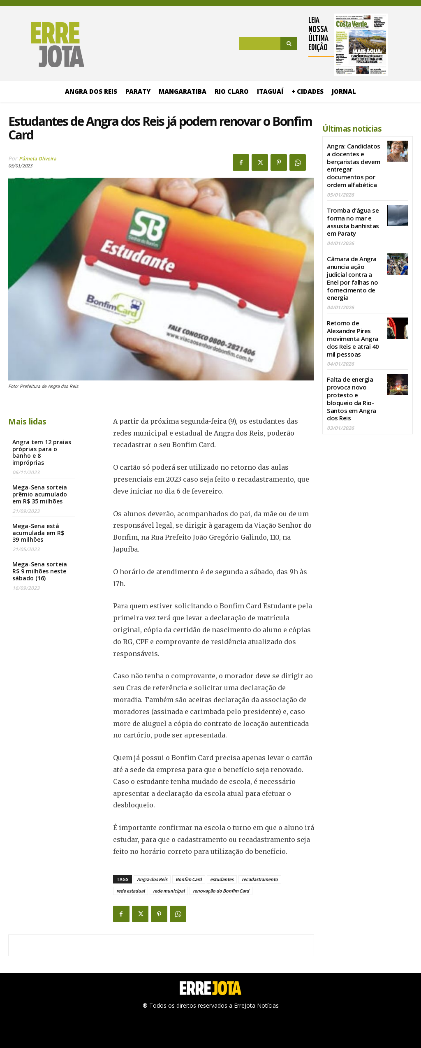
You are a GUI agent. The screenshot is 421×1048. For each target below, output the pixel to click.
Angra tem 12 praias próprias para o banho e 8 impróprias (41, 452)
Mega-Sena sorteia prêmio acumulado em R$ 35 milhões (39, 494)
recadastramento (260, 879)
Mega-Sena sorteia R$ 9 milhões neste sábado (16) (39, 571)
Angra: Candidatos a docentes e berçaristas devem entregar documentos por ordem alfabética (354, 162)
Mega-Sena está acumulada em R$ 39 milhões (38, 533)
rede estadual (130, 891)
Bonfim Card (189, 879)
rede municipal (169, 891)
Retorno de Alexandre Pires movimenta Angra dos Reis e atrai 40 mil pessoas (351, 323)
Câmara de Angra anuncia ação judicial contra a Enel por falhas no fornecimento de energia (355, 267)
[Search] (288, 43)
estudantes (222, 879)
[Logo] (46, 44)
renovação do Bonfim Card (221, 891)
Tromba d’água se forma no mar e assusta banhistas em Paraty (352, 215)
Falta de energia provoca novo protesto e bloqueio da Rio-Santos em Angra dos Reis (353, 375)
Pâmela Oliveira (37, 158)
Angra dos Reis (152, 879)
